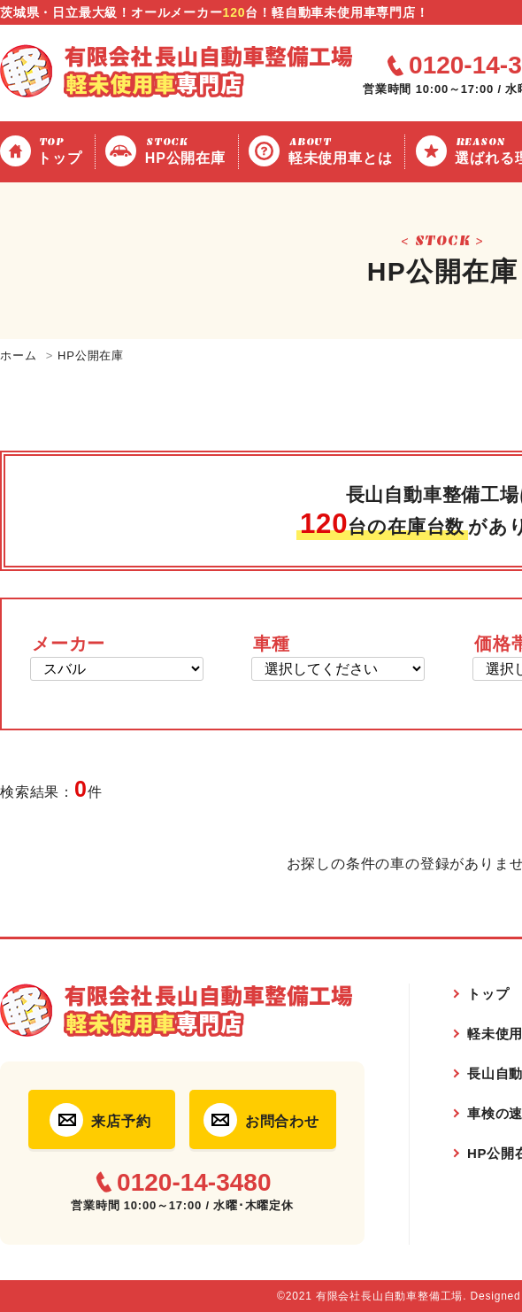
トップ (62, 150)
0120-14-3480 (194, 1182)
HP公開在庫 (188, 150)
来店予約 (120, 1121)
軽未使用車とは (343, 150)
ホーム (18, 355)
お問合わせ (282, 1121)
